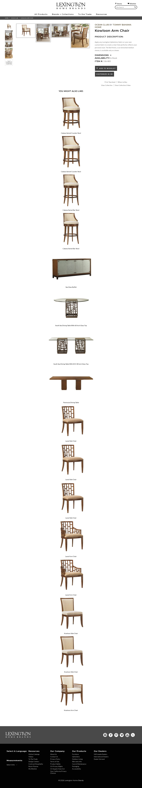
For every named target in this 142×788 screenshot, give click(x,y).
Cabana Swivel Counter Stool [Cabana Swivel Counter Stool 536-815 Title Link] (71, 133)
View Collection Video (123, 85)
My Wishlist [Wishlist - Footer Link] (33, 769)
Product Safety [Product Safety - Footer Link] (55, 764)
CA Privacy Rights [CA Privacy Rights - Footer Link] (56, 766)
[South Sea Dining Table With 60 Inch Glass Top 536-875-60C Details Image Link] (71, 322)
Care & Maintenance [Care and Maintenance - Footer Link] (79, 764)
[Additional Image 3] (60, 31)
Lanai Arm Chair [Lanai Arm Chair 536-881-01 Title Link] (71, 595)
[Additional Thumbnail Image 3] (9, 44)
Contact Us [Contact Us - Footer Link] (54, 757)
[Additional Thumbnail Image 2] (9, 35)
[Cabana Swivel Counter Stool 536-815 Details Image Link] (71, 130)
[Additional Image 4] (80, 36)
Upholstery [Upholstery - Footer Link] (76, 757)
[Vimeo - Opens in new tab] (122, 735)
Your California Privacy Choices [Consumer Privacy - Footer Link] (58, 772)
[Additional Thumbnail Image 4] (9, 53)
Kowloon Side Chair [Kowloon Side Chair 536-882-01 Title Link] (71, 672)
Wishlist (132, 4)
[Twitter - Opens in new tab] (133, 735)
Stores (118, 4)
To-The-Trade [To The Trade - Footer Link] (33, 759)
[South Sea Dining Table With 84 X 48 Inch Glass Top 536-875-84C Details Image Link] (71, 361)
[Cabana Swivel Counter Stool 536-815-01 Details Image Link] (71, 168)
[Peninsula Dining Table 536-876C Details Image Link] (71, 399)
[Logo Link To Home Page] (70, 8)
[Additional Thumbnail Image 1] (9, 26)
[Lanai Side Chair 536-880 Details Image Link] (71, 438)
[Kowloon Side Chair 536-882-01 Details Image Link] (71, 669)
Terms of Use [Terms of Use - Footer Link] (54, 761)
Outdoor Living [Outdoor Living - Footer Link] (77, 759)
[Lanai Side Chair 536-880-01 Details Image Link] (71, 476)
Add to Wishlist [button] (107, 68)
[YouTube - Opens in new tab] (127, 735)
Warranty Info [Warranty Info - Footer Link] (77, 761)
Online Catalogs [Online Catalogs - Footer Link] (34, 754)
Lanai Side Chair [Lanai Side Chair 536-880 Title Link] (71, 441)
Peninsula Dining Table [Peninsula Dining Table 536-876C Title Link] (71, 402)
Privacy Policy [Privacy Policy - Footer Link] (55, 759)
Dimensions (103, 55)
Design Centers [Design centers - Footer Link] (34, 761)
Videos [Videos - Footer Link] (31, 757)
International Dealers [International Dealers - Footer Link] (101, 757)
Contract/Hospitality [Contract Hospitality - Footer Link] (36, 764)
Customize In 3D (104, 74)
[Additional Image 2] (43, 33)
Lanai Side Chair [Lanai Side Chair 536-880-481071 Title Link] (71, 518)
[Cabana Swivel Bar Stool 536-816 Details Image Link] (71, 207)
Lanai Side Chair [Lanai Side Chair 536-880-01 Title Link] (71, 479)
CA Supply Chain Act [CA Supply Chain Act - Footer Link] (57, 769)
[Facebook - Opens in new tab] (111, 735)
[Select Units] (12, 765)
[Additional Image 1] (26, 31)
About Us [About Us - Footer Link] (53, 754)
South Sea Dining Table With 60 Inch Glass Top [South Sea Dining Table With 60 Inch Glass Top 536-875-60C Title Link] (71, 325)
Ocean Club (14, 18)
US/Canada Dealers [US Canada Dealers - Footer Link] (100, 754)
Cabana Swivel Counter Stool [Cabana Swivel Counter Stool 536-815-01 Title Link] (71, 171)
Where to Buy (122, 82)
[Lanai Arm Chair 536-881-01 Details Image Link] (71, 592)
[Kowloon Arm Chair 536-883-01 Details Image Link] (71, 707)
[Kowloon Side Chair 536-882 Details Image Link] (71, 630)
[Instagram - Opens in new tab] (105, 735)
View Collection (106, 85)
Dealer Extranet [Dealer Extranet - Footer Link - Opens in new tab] (99, 759)
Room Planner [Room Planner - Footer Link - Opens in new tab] (33, 766)
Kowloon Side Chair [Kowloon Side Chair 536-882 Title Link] (71, 633)
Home (6, 18)
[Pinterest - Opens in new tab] (116, 735)
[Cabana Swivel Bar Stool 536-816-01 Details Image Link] (71, 245)
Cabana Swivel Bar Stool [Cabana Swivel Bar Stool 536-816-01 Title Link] (71, 249)
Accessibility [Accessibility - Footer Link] (76, 769)
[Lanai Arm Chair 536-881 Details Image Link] (71, 553)
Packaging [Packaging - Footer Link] (75, 766)
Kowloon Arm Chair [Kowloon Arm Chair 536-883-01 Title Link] (71, 710)
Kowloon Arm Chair (27, 18)
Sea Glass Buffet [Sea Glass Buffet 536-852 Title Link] (71, 287)
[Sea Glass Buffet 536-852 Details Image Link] (71, 284)
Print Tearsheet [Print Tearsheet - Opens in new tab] (110, 82)
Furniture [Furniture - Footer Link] (75, 754)
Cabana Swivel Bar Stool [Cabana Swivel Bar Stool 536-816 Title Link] (71, 210)
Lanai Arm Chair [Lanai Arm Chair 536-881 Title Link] (71, 556)
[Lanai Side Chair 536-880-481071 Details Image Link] (71, 515)
